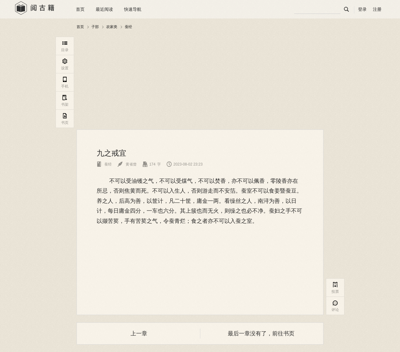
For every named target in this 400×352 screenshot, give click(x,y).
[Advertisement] (200, 80)
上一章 (139, 333)
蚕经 (128, 27)
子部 (95, 27)
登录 (362, 9)
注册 (377, 9)
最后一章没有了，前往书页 (261, 333)
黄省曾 (127, 164)
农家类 (111, 27)
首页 (80, 9)
